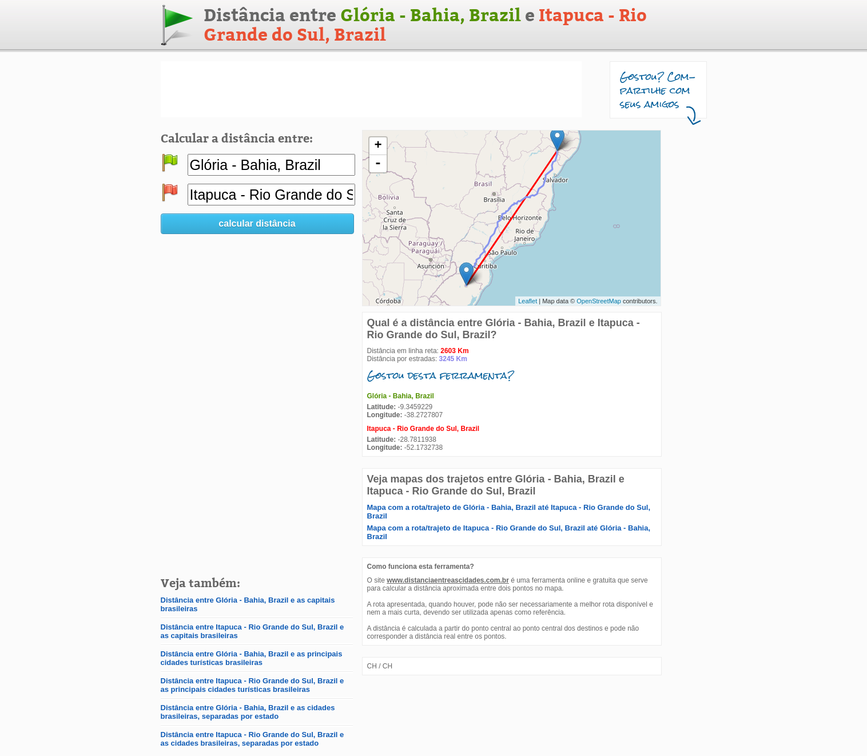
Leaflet (527, 301)
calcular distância (256, 223)
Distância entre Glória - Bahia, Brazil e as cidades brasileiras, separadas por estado (248, 712)
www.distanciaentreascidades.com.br (448, 580)
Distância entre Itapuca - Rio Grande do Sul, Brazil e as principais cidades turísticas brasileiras (252, 685)
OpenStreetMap (598, 301)
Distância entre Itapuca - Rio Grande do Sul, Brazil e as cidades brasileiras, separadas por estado (252, 738)
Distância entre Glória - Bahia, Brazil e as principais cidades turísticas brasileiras (252, 658)
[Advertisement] (371, 89)
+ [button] (377, 146)
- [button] (378, 163)
